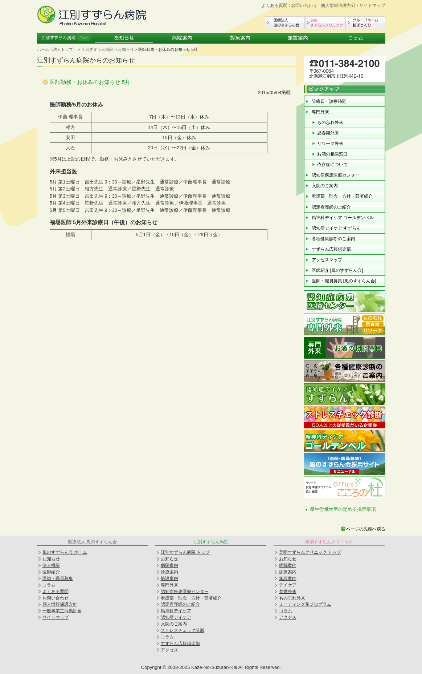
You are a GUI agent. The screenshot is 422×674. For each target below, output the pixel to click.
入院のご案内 (325, 185)
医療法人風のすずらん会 (285, 22)
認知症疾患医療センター (336, 175)
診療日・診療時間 (329, 101)
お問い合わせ (304, 5)
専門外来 (320, 111)
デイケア (287, 585)
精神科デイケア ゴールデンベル (343, 217)
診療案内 (240, 38)
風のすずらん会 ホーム (64, 552)
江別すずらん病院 (97, 49)
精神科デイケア (176, 610)
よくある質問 (274, 5)
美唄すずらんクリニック (325, 22)
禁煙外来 (287, 591)
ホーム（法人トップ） (57, 49)
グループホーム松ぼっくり (365, 22)
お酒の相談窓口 (332, 154)
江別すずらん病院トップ (66, 38)
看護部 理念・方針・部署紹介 (342, 196)
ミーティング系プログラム (305, 604)
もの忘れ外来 (330, 122)
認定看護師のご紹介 (331, 207)
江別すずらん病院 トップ (185, 552)
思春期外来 (328, 133)
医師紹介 (51, 571)
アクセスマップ (327, 259)
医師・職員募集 (57, 578)
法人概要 (51, 565)
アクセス (169, 650)
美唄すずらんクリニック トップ (310, 552)
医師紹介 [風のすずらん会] (337, 270)
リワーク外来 (330, 143)
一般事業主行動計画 (62, 610)
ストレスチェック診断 (182, 630)
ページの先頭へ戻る (365, 529)
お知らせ (124, 38)
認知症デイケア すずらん (336, 228)
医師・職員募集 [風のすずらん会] (344, 280)
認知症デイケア (176, 617)
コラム (356, 38)
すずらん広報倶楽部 (331, 249)
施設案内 (298, 38)
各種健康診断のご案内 (333, 238)
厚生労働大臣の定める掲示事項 (343, 509)
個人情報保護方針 (338, 5)
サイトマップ (372, 5)
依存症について (332, 164)
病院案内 (182, 38)
